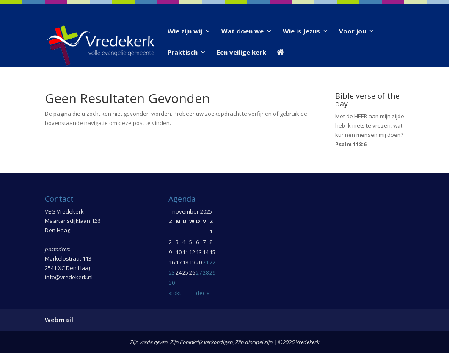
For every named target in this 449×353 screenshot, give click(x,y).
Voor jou (352, 31)
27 (199, 272)
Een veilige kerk (241, 52)
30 (172, 282)
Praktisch (183, 52)
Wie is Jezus (301, 31)
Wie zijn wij (185, 31)
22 (212, 262)
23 (172, 272)
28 (206, 272)
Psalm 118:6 (350, 144)
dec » (202, 293)
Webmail (59, 320)
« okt (175, 293)
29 (212, 272)
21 (206, 262)
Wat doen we (242, 31)
